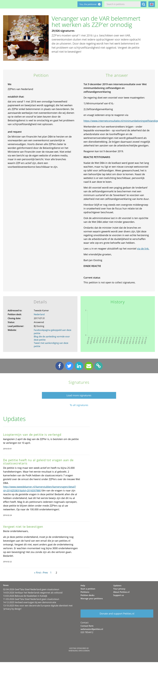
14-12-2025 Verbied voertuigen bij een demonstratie (29, 602)
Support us (118, 595)
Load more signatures (78, 395)
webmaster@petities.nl (92, 629)
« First (37, 572)
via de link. (143, 248)
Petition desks (87, 595)
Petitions (85, 592)
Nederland (39, 314)
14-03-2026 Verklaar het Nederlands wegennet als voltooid (32, 592)
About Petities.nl (121, 592)
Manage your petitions (92, 598)
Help (83, 585)
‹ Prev (44, 572)
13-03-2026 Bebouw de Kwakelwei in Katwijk (25, 595)
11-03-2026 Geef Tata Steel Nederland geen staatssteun (31, 599)
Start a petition (88, 588)
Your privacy (119, 588)
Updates (117, 585)
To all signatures (79, 405)
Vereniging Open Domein (79, 651)
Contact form (87, 625)
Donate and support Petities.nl (117, 613)
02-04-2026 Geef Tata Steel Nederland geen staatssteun (31, 589)
